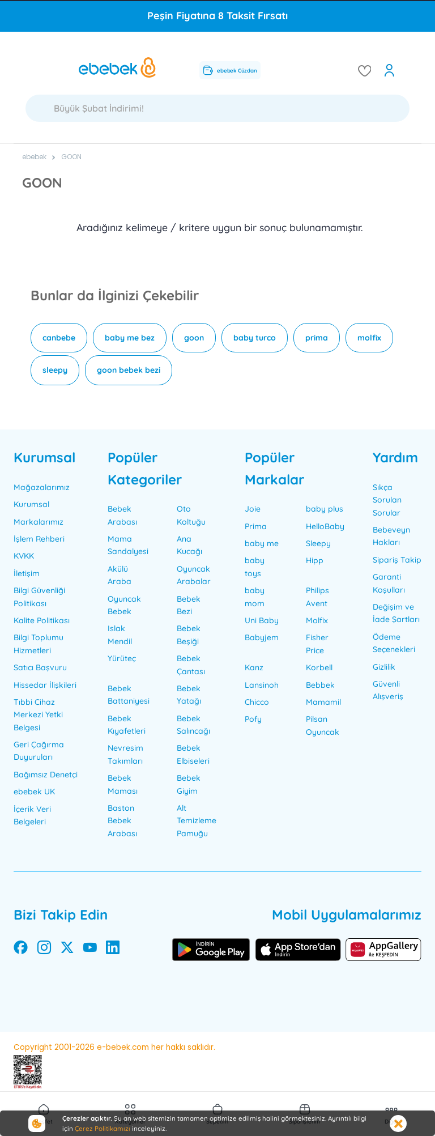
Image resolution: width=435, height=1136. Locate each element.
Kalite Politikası (42, 620)
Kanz (254, 667)
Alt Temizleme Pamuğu (196, 821)
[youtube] (90, 949)
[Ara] (217, 108)
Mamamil (323, 702)
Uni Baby (262, 620)
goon (194, 338)
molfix (369, 338)
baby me (262, 543)
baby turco (254, 338)
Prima (256, 526)
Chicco (257, 702)
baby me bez (130, 338)
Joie (253, 509)
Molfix (317, 620)
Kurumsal (31, 504)
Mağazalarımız (42, 487)
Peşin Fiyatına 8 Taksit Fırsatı (217, 15)
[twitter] (67, 949)
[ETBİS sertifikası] (28, 1071)
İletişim (27, 573)
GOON (71, 156)
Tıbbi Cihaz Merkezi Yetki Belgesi (38, 715)
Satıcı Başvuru (40, 667)
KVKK (24, 556)
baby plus (324, 509)
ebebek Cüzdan (230, 70)
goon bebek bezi (128, 370)
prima (316, 338)
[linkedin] (113, 949)
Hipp (314, 560)
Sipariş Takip (397, 560)
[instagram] (44, 949)
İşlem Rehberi (39, 539)
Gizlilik (384, 667)
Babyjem (262, 637)
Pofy (253, 719)
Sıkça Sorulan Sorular (387, 500)
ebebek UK (34, 791)
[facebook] (21, 949)
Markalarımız (38, 522)
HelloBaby (325, 526)
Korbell (319, 667)
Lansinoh (262, 685)
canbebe (58, 338)
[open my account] (389, 70)
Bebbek (320, 685)
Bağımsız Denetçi (46, 774)
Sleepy (318, 543)
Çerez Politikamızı (102, 1128)
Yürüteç (122, 658)
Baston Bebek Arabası (122, 821)
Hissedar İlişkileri (45, 685)
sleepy (54, 370)
